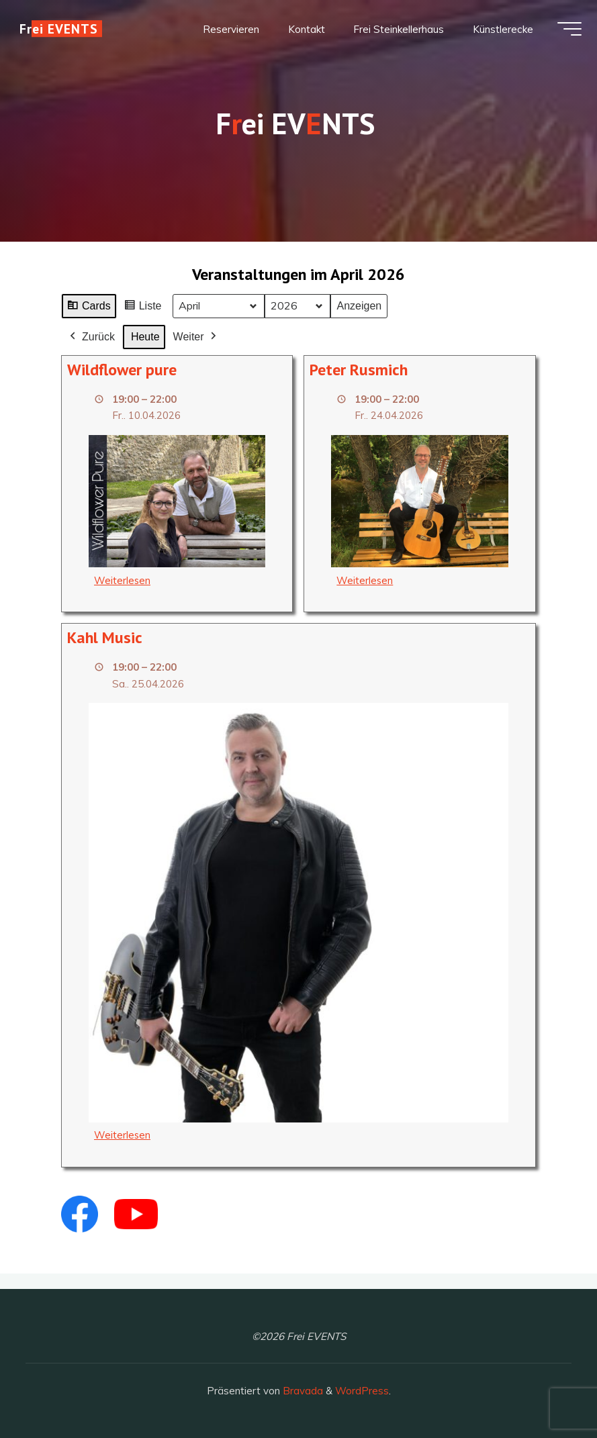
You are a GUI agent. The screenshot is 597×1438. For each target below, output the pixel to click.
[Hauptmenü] (565, 32)
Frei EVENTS (63, 31)
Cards (88, 308)
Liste (143, 308)
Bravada (301, 1390)
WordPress (362, 1390)
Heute (145, 336)
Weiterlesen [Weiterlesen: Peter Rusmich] (365, 580)
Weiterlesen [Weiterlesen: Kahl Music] (122, 1135)
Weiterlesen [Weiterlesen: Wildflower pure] (122, 580)
